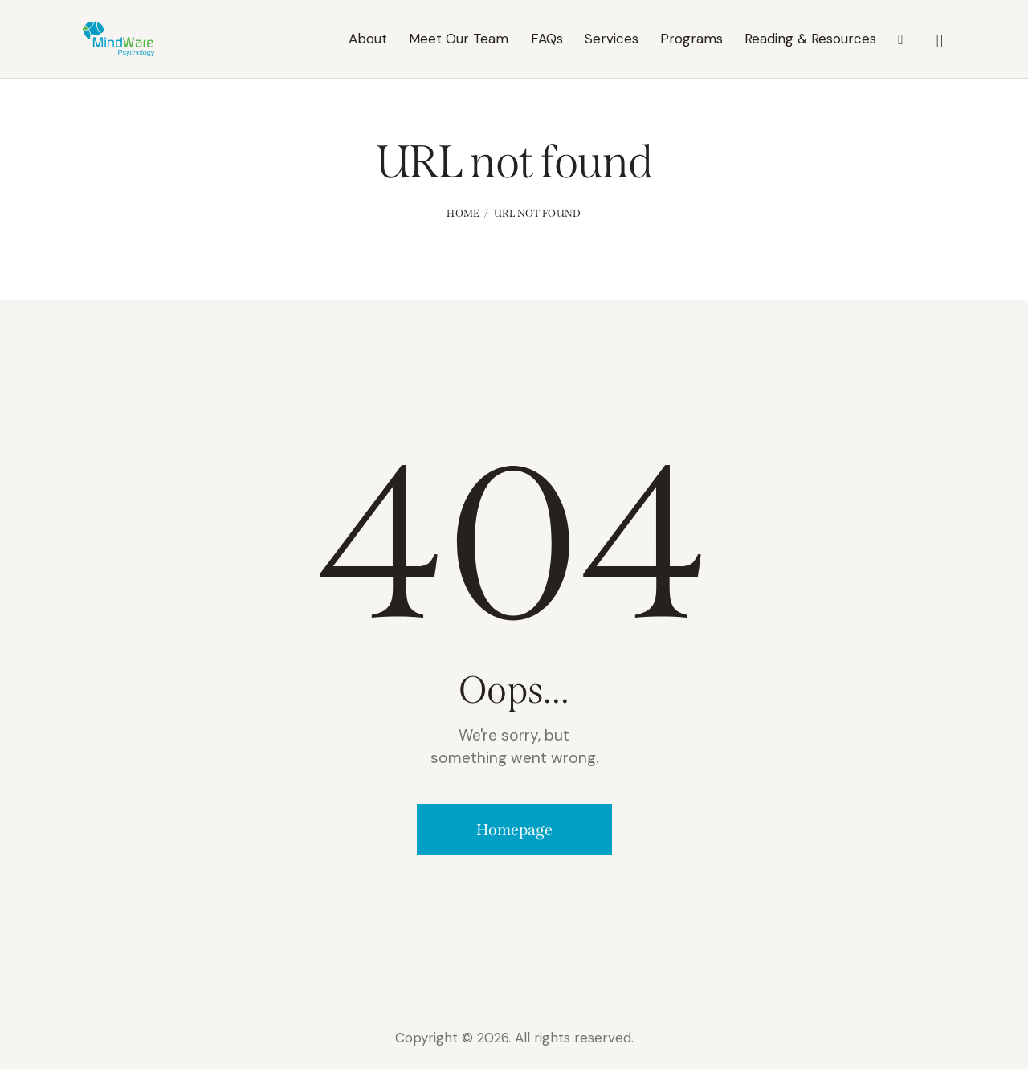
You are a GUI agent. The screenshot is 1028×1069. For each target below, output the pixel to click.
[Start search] (940, 41)
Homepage (514, 829)
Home (463, 213)
